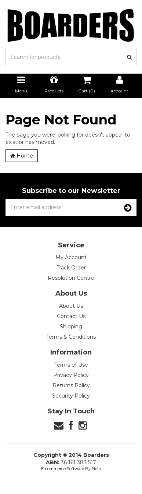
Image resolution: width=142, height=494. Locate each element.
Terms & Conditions (71, 337)
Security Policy (71, 395)
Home (21, 155)
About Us (71, 306)
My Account (71, 257)
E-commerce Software (62, 468)
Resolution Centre (71, 278)
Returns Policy (71, 385)
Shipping (71, 326)
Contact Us (71, 316)
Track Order (71, 267)
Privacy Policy (71, 375)
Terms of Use (71, 364)
